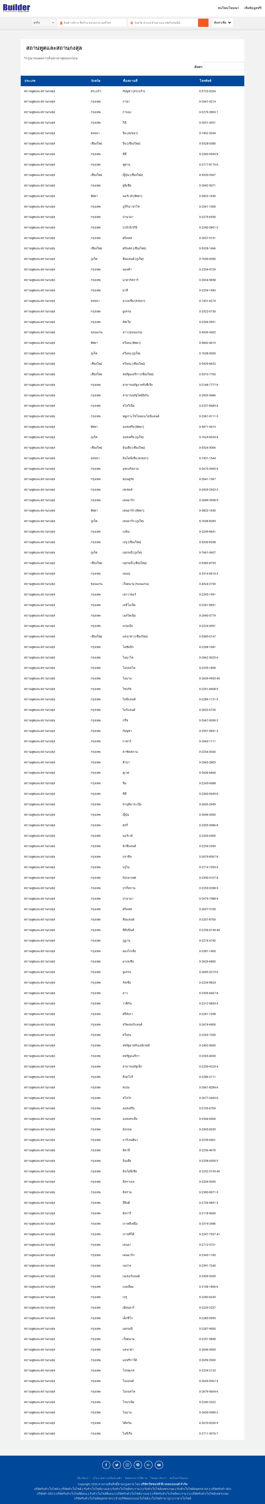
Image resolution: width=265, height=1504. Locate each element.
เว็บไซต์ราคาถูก (161, 1498)
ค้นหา (205, 25)
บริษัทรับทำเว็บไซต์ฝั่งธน (71, 1494)
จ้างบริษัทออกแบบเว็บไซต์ (131, 1498)
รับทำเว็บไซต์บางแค (97, 1489)
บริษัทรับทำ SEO (221, 1489)
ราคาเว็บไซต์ (182, 1498)
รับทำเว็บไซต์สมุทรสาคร (192, 1489)
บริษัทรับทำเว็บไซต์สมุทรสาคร (93, 1498)
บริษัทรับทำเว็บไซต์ (46, 1489)
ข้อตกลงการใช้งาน (136, 1478)
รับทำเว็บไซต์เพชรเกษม (159, 1489)
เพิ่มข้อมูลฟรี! (253, 8)
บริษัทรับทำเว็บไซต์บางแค (132, 1494)
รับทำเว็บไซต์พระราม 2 (127, 1489)
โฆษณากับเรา (158, 1478)
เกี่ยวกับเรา (83, 1478)
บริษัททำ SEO (45, 1494)
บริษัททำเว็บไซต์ (71, 1489)
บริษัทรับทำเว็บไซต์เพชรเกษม (210, 1494)
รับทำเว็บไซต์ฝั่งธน (102, 1494)
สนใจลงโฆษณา (228, 8)
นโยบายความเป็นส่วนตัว (107, 1478)
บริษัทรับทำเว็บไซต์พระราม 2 (170, 1494)
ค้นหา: (198, 67)
